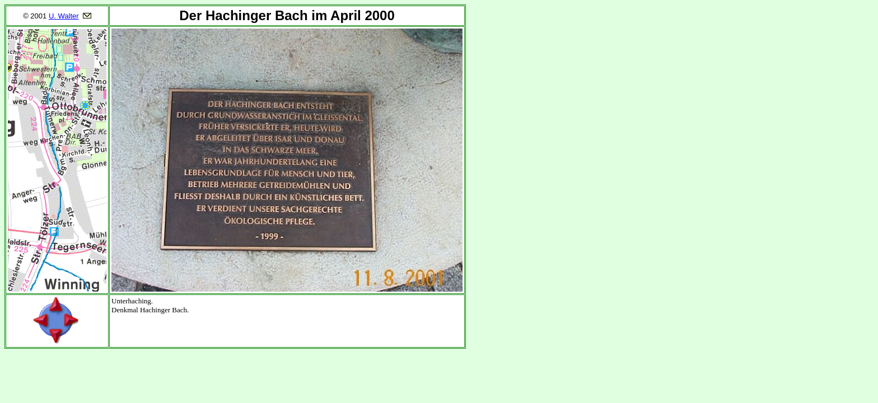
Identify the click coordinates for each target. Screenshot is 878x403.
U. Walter (64, 16)
